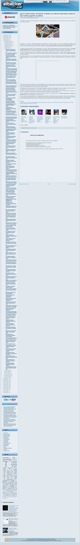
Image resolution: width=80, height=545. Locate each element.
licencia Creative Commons (43, 540)
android (5, 469)
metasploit (7, 493)
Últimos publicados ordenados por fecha (9, 28)
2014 (5, 387)
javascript (5, 486)
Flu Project (5, 432)
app (8, 477)
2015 (5, 385)
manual (9, 471)
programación (10, 479)
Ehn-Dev (15, 495)
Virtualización (7, 494)
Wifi (16, 475)
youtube (13, 480)
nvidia (8, 472)
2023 (5, 38)
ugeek (4, 446)
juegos (13, 484)
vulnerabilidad (7, 459)
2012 (5, 389)
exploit (4, 475)
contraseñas (11, 485)
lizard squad (9, 492)
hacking (15, 472)
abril (6, 372)
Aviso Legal (46, 539)
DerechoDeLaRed (6, 442)
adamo (10, 495)
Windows (14, 466)
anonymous (10, 488)
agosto (6, 46)
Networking (5, 481)
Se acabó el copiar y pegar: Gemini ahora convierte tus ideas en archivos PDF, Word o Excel (9, 412)
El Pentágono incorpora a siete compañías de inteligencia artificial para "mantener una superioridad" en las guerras (10, 416)
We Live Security (6, 435)
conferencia (15, 489)
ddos (8, 476)
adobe (6, 483)
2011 (5, 391)
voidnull (4, 449)
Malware (5, 461)
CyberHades (5, 440)
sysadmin (12, 481)
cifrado (15, 477)
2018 (5, 382)
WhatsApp (10, 474)
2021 (5, 378)
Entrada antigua (72, 184)
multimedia (12, 486)
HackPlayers (5, 437)
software (15, 469)
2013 (5, 388)
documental (5, 491)
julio (6, 48)
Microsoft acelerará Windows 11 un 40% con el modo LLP (13, 529)
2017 (5, 383)
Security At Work (6, 434)
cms (9, 487)
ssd (11, 475)
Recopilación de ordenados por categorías (10, 26)
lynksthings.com (6, 450)
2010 (5, 392)
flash (14, 487)
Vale (50, 1)
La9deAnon (5, 441)
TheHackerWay (6, 439)
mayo (6, 371)
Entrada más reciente (25, 184)
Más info (45, 1)
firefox (4, 482)
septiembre (7, 45)
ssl (16, 488)
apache (4, 485)
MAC (4, 488)
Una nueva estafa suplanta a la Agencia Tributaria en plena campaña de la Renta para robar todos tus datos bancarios (9, 408)
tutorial (15, 470)
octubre (6, 44)
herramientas (5, 480)
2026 (5, 35)
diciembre (7, 41)
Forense (7, 489)
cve (8, 470)
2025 (5, 36)
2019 (5, 380)
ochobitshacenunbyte (7, 448)
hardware (14, 462)
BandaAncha (6, 445)
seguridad (6, 457)
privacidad (14, 464)
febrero (6, 375)
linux (16, 471)
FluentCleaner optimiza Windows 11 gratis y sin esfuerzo (13, 519)
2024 (5, 37)
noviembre (7, 42)
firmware (10, 482)
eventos (4, 487)
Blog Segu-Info (6, 436)
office (16, 482)
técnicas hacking (14, 493)
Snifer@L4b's (6, 444)
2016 (5, 384)
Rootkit (4, 492)
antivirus (7, 484)
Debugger (12, 491)
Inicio (49, 184)
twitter (15, 476)
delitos (13, 494)
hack (16, 483)
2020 (5, 379)
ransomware (10, 467)
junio (6, 370)
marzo (6, 374)
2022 (5, 40)
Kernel (11, 483)
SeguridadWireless (10, 490)
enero (6, 376)
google (15, 461)
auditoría (15, 492)
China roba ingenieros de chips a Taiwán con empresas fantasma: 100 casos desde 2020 (9, 425)
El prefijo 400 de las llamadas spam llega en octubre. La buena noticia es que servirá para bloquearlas (9, 421)
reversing (4, 495)
